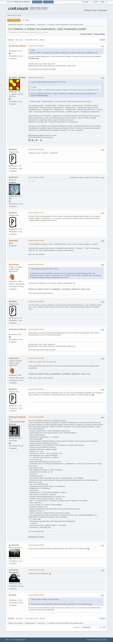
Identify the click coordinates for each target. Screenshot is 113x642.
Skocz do (76, 627)
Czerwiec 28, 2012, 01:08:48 (36, 417)
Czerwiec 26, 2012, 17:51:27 (36, 212)
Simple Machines (20, 639)
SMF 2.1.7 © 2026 (10, 639)
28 (34, 40)
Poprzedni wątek (86, 34)
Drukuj (102, 40)
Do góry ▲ (104, 639)
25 (26, 40)
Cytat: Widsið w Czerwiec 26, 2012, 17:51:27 (44, 269)
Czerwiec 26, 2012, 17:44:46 (36, 177)
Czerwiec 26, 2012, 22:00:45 (36, 358)
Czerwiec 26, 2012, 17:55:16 (36, 240)
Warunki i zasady (96, 639)
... (24, 40)
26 (28, 40)
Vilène (13, 595)
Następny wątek (99, 34)
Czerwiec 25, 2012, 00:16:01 (36, 77)
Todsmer (14, 570)
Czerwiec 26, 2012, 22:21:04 (36, 389)
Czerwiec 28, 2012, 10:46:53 (36, 595)
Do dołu (10, 40)
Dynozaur (15, 264)
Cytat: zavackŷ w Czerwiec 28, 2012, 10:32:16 (45, 599)
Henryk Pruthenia (18, 417)
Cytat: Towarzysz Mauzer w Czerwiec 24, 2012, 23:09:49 (48, 82)
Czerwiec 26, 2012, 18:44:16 (36, 264)
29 (37, 40)
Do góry (11, 618)
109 (41, 40)
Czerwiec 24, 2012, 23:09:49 (36, 45)
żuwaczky (15, 545)
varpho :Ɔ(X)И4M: (18, 78)
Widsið (14, 149)
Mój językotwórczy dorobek (36, 537)
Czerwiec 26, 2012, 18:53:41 (36, 329)
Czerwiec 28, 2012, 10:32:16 (36, 545)
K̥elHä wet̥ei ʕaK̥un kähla (35, 135)
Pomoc (89, 639)
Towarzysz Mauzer (18, 46)
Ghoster (14, 177)
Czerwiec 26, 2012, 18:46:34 (36, 301)
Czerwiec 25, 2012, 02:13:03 (36, 149)
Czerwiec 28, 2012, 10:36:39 (36, 570)
